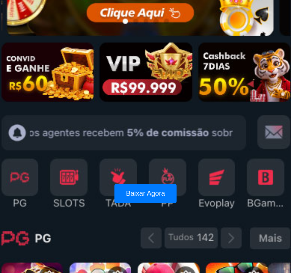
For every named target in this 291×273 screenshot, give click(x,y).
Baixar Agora (145, 193)
